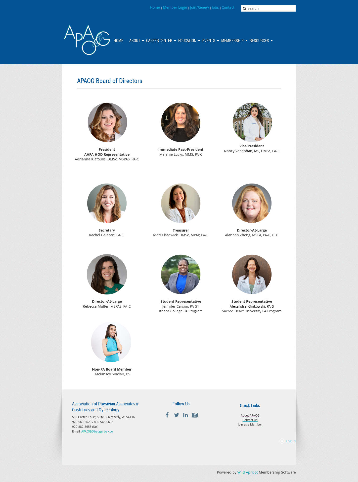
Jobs (215, 7)
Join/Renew (199, 7)
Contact (228, 7)
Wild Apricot (247, 472)
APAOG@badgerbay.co (97, 431)
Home (155, 7)
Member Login (175, 7)
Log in (291, 440)
